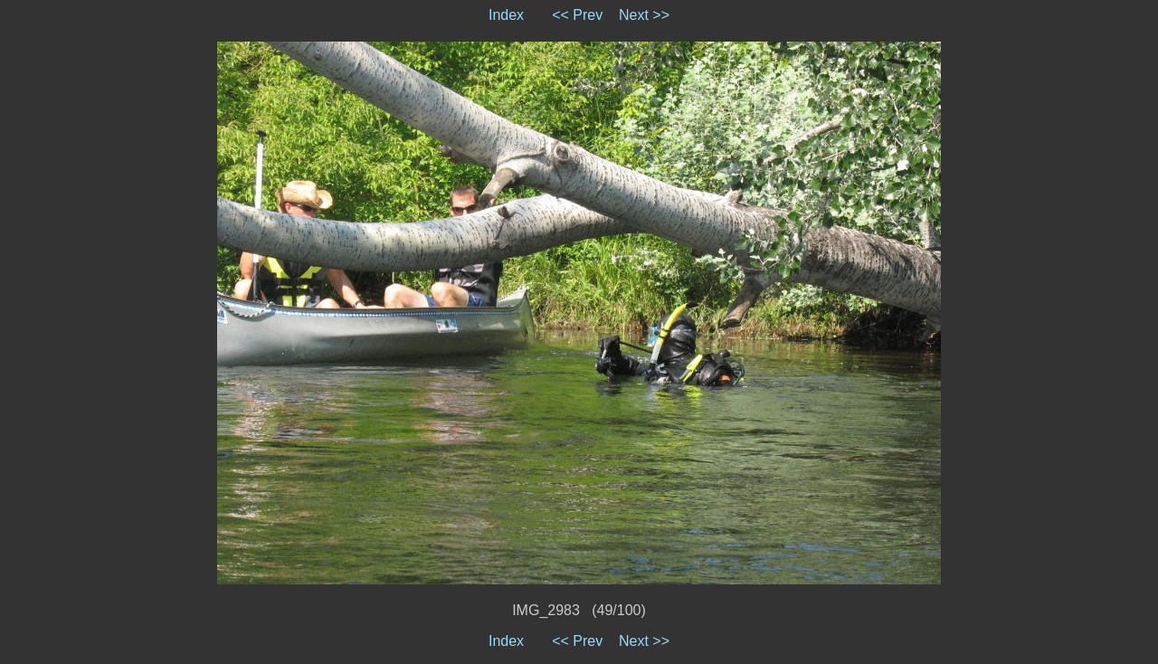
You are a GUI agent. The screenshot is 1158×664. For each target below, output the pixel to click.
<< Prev (577, 15)
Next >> (644, 15)
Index (506, 15)
